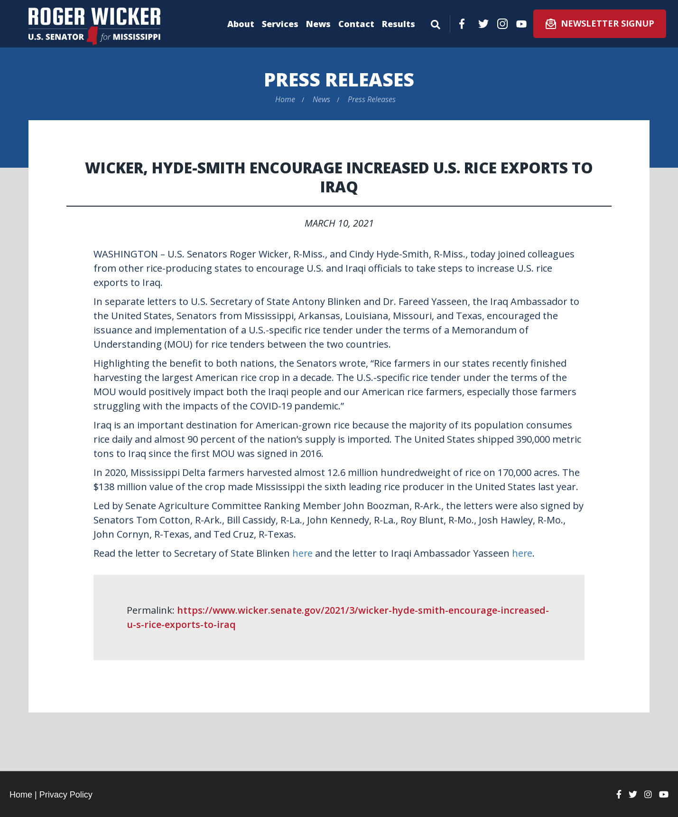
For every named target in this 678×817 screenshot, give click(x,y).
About (240, 23)
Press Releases (339, 79)
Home (285, 99)
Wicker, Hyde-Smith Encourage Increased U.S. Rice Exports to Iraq (339, 177)
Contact (356, 23)
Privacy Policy (66, 794)
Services (280, 23)
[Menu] (435, 22)
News (318, 23)
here (302, 553)
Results (398, 23)
